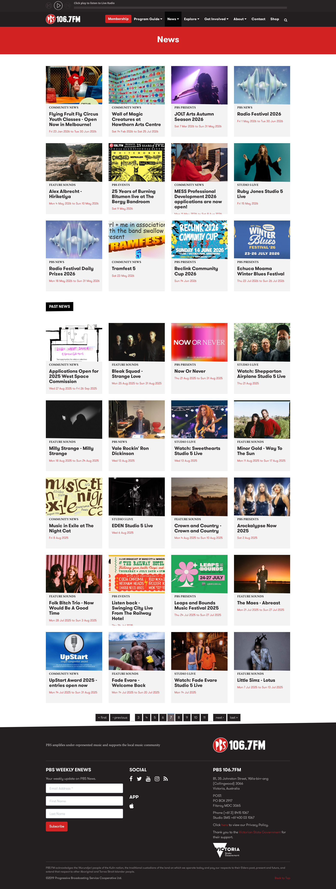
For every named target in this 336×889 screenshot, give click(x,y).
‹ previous (120, 717)
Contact (258, 19)
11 (204, 717)
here (224, 824)
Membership (118, 18)
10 (195, 717)
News (173, 19)
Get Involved (216, 19)
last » (234, 717)
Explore (191, 19)
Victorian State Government (260, 832)
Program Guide (148, 19)
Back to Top (282, 878)
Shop (274, 19)
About (240, 19)
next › (220, 717)
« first (102, 717)
